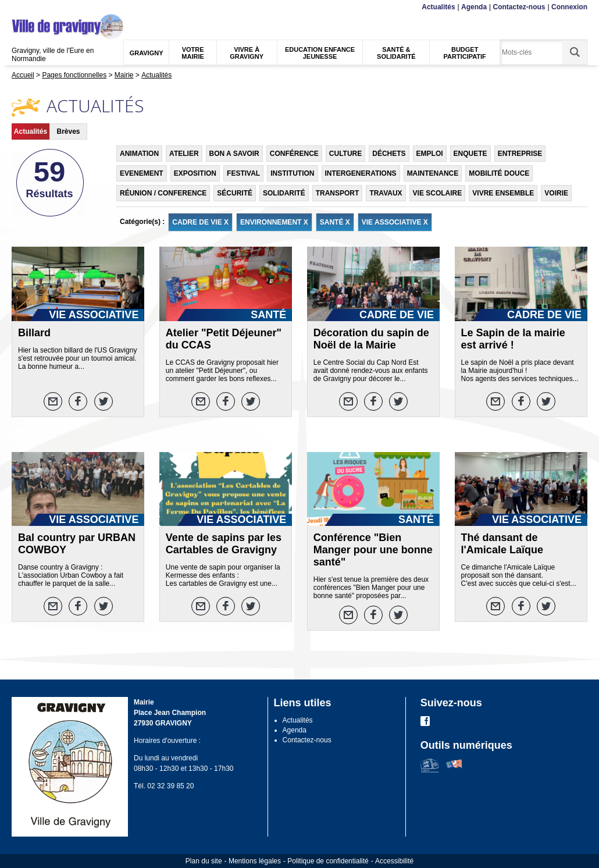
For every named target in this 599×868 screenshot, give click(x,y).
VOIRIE (556, 193)
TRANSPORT (337, 193)
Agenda (474, 7)
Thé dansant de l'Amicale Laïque (502, 544)
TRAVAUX (385, 193)
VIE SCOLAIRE (437, 193)
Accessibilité (394, 861)
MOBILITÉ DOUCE (499, 173)
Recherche (66, 7)
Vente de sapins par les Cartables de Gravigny (223, 544)
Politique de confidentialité (327, 861)
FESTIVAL (243, 173)
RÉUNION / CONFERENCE (163, 193)
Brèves (68, 131)
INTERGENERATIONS (361, 173)
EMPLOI (429, 154)
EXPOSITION (195, 173)
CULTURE (345, 154)
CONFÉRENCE (294, 154)
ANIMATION (139, 154)
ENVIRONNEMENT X (274, 222)
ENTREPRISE (520, 154)
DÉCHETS (388, 154)
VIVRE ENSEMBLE (503, 193)
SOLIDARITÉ (284, 193)
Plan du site (204, 861)
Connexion (569, 7)
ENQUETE (470, 154)
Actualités (438, 7)
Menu (19, 7)
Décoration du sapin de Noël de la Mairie (371, 339)
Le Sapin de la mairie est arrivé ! (513, 339)
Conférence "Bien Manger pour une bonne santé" (373, 550)
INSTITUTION (292, 173)
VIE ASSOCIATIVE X (395, 222)
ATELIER (183, 154)
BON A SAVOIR (234, 154)
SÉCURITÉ (234, 193)
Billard (34, 333)
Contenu (39, 7)
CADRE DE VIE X (200, 222)
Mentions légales (255, 861)
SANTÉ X (335, 222)
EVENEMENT (141, 173)
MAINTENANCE (433, 173)
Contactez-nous (519, 7)
